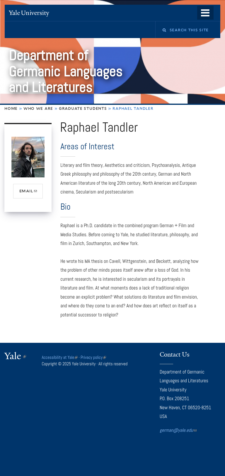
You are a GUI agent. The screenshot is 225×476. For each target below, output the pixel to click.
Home (11, 108)
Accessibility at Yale (60, 357)
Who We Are (38, 108)
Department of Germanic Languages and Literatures (65, 71)
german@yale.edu (178, 430)
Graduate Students (83, 108)
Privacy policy (93, 357)
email (31, 192)
